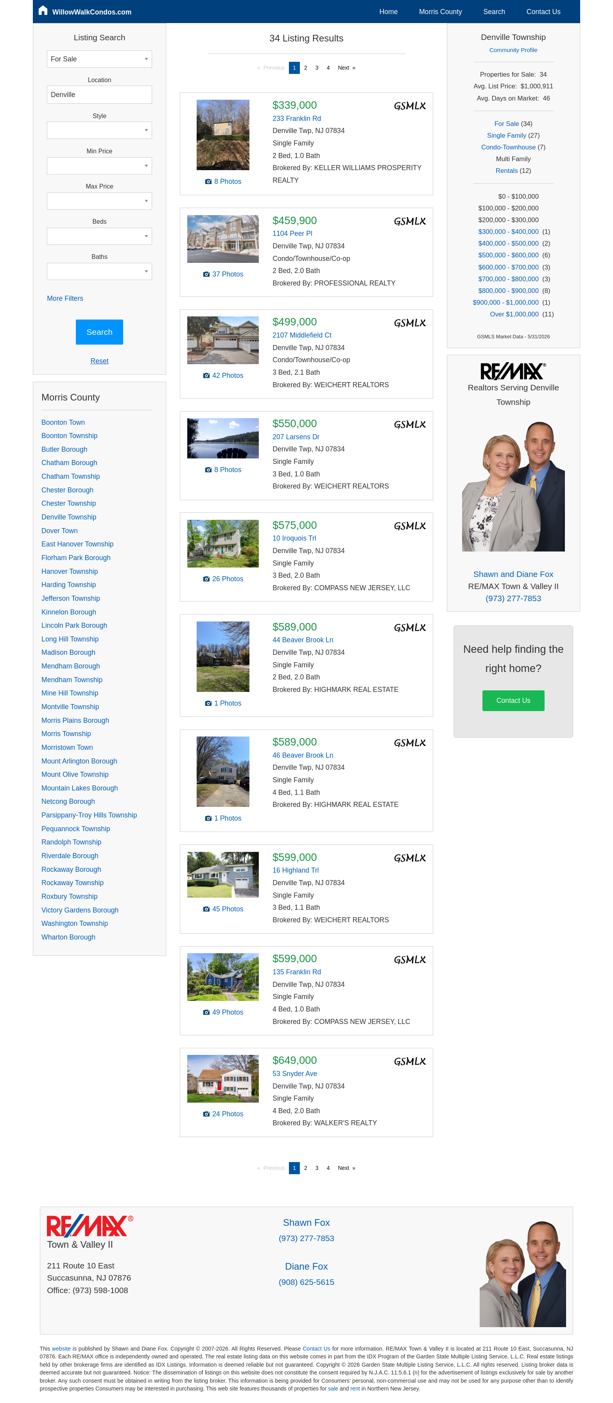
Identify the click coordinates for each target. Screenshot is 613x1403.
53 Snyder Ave (294, 1074)
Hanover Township (69, 571)
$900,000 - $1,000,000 (506, 302)
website (61, 1349)
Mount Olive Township (75, 774)
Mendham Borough (70, 666)
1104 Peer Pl (292, 233)
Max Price (99, 186)
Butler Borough (64, 449)
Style (99, 116)
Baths (99, 256)
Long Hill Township (70, 639)
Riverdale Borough (70, 856)
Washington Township (74, 923)
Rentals (507, 170)
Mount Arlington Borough (79, 761)
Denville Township (69, 517)
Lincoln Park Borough (74, 625)
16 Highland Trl (295, 870)
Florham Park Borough (76, 558)
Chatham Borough (69, 463)
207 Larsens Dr (295, 437)
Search (494, 12)
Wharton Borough (68, 937)
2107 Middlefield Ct (302, 335)
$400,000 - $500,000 (509, 243)
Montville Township (70, 707)
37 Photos (227, 274)
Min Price (100, 151)
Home (389, 12)
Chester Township (68, 503)
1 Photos (227, 703)
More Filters (65, 298)
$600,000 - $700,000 (509, 267)
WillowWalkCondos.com (92, 12)
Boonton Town (63, 422)
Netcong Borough (68, 801)
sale (333, 1388)
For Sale (507, 124)
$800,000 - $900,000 (509, 291)
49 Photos (227, 1012)
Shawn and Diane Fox (513, 573)
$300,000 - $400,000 (509, 231)
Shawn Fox (306, 1222)
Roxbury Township (69, 896)
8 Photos (227, 181)
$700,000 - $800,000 (509, 279)
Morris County (440, 12)
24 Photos (227, 1114)
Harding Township (68, 585)
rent (355, 1388)
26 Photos (227, 579)
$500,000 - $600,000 (509, 255)
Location (99, 80)
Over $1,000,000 (514, 314)
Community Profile (513, 50)
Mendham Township (71, 680)
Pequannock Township (75, 829)
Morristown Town (67, 747)
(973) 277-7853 (513, 598)
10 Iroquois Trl (294, 538)
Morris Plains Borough (75, 720)
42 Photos (227, 375)
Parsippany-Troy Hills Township (89, 815)
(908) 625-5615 (306, 1281)
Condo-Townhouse (508, 147)
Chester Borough (67, 490)
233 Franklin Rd (296, 118)
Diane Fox (306, 1266)
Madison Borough (68, 652)
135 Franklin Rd (296, 972)
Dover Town (59, 531)
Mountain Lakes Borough (79, 788)
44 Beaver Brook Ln (302, 640)
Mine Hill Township (69, 693)
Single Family (506, 135)
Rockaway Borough (71, 869)
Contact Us (544, 12)
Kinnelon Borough (68, 612)
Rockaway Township (72, 883)
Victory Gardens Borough (79, 910)
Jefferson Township (70, 598)
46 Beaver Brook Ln (302, 755)
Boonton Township (69, 436)
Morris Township (66, 734)
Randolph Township (71, 842)
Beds (100, 221)
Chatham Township (70, 476)
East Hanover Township (77, 544)
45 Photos (227, 909)
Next (343, 68)
